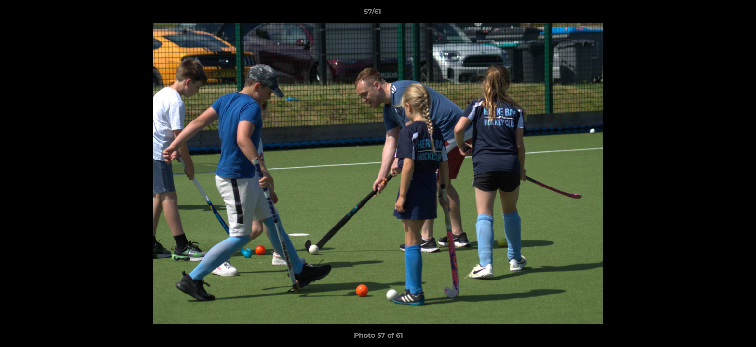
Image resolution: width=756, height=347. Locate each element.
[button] (715, 14)
